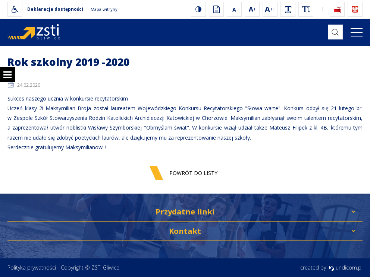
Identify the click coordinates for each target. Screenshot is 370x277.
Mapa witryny (104, 9)
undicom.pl (346, 267)
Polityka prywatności (31, 267)
